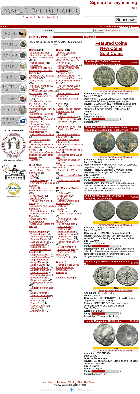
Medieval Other (64, 236)
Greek (32, 165)
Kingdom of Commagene (42, 288)
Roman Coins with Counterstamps (38, 130)
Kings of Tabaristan (39, 259)
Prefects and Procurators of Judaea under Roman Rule (69, 81)
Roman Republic (38, 63)
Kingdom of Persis (39, 267)
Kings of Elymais (38, 265)
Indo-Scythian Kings (40, 257)
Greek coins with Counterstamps (37, 220)
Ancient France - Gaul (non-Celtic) (40, 171)
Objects (34, 160)
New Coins (111, 48)
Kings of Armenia (38, 293)
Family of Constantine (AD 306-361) (40, 102)
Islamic (33, 308)
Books (59, 262)
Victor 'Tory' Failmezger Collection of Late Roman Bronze (41, 147)
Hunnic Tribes (37, 247)
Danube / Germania (67, 116)
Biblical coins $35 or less (69, 170)
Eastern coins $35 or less (69, 175)
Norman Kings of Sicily (68, 242)
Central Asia (36, 303)
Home (43, 382)
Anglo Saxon (63, 196)
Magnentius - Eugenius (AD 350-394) (41, 115)
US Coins (62, 193)
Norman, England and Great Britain (67, 202)
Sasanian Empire (38, 239)
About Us (82, 382)
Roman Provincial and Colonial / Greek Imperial (41, 56)
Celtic (59, 103)
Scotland (61, 206)
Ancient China (37, 311)
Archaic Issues (37, 196)
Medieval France (65, 231)
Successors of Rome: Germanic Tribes (40, 125)
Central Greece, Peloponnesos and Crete (41, 189)
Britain (60, 114)
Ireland (60, 208)
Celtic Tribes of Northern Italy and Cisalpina (68, 110)
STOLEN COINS (64, 277)
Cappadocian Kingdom (41, 282)
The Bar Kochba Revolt (68, 88)
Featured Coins (111, 43)
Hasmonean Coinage (67, 65)
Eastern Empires (37, 231)
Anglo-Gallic (63, 198)
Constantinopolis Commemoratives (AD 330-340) (42, 109)
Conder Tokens (64, 211)
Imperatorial (36, 65)
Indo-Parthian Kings (40, 236)
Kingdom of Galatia (39, 270)
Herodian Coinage (66, 75)
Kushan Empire (37, 305)
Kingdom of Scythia (39, 254)
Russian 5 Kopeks (66, 249)
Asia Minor (35, 198)
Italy (32, 175)
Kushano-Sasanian (39, 242)
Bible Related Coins (67, 98)
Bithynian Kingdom (39, 280)
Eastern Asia (36, 300)
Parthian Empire (38, 234)
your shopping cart (129, 26)
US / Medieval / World (67, 188)
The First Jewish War (67, 86)
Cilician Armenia (65, 247)
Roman (33, 50)
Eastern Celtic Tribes (67, 119)
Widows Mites (64, 73)
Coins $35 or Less (65, 126)
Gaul (59, 106)
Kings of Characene (40, 295)
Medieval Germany (66, 234)
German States (64, 257)
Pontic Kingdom (38, 277)
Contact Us (94, 382)
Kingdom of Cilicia (39, 272)
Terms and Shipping (66, 382)
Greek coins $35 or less (68, 129)
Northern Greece (38, 180)
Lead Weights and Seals (42, 134)
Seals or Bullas (64, 229)
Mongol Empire (37, 262)
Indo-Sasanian (37, 244)
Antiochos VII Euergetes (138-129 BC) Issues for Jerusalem (68, 60)
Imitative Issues (65, 121)
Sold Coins (111, 53)
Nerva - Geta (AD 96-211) (42, 80)
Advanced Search (113, 30)
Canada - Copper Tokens (69, 213)
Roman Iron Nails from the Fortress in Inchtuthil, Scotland (41, 70)
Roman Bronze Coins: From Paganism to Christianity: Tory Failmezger (67, 269)
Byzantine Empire (39, 52)
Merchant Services (14, 196)
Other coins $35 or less (68, 180)
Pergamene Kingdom (40, 275)
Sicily (33, 178)
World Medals (64, 226)
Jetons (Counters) (66, 224)
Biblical (60, 50)
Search (51, 382)
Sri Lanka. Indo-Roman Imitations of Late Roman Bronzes (41, 155)
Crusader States (65, 239)
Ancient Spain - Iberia (40, 167)
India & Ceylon (37, 298)
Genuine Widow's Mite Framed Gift (67, 69)
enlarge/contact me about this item (115, 91)
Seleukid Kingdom (39, 211)
